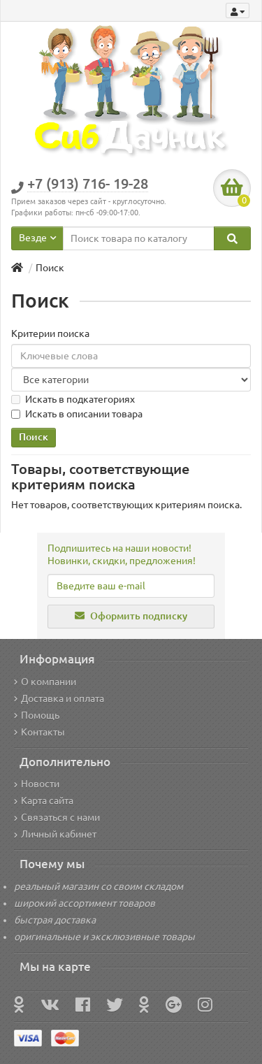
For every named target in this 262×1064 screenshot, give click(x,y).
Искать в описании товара (77, 413)
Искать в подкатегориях (73, 399)
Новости (36, 783)
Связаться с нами (57, 817)
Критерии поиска (50, 333)
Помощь (36, 715)
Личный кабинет (55, 834)
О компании (45, 681)
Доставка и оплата (59, 698)
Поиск (50, 267)
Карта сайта (43, 800)
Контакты (39, 732)
